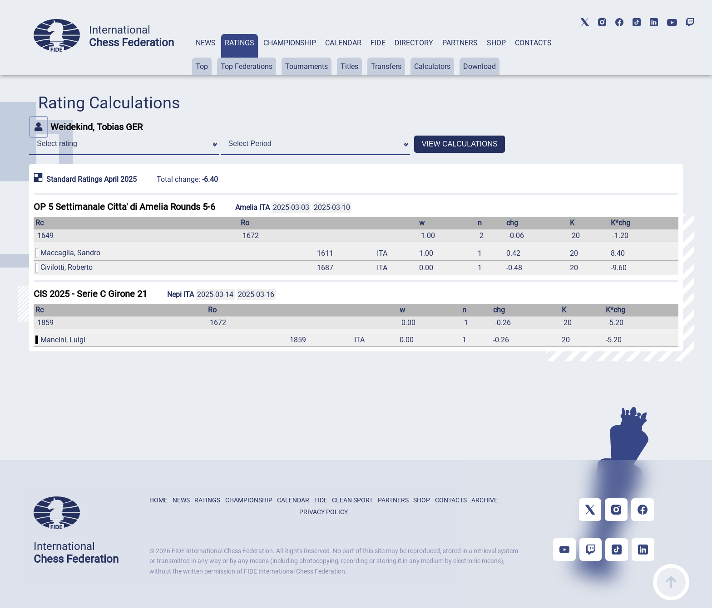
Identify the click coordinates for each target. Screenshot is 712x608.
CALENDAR (343, 43)
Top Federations (246, 66)
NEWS (206, 43)
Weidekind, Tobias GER (86, 127)
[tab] (205, 54)
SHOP (496, 43)
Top (202, 66)
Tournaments (306, 66)
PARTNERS (460, 43)
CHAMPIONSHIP (289, 43)
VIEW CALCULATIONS (460, 144)
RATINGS (239, 43)
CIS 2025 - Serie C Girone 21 (90, 293)
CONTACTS (533, 43)
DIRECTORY (414, 43)
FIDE (378, 43)
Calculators (432, 66)
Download (479, 66)
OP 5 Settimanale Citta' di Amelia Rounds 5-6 (124, 206)
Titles (349, 66)
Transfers (386, 66)
